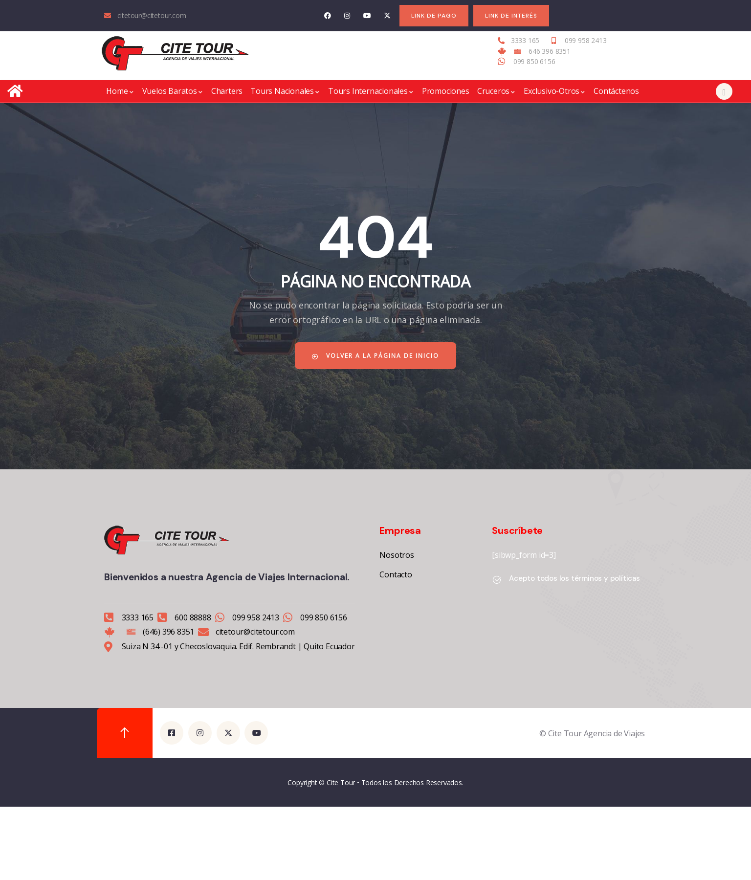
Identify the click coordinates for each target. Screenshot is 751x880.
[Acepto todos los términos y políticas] (497, 580)
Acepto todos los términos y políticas (574, 578)
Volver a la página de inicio (375, 356)
